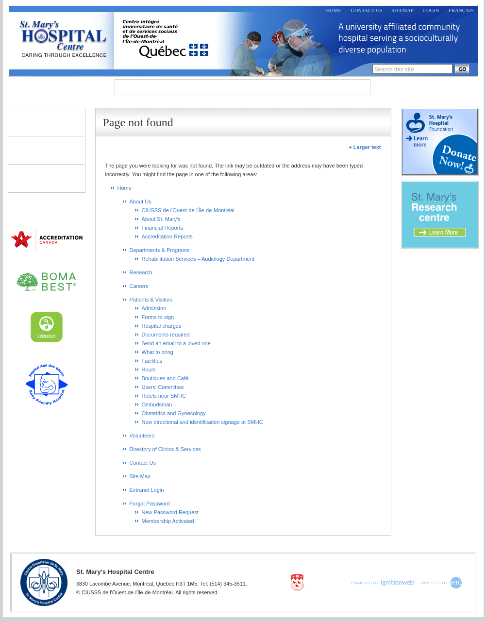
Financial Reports (163, 228)
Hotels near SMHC (164, 396)
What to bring (157, 352)
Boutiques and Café (165, 378)
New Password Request (170, 512)
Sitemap (402, 10)
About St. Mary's (161, 219)
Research (299, 87)
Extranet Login (147, 490)
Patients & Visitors (46, 121)
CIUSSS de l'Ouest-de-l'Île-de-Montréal (188, 210)
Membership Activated (168, 521)
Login (431, 10)
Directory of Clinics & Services (46, 178)
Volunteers (46, 150)
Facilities (152, 361)
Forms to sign (158, 317)
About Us (141, 87)
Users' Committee (163, 387)
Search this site (394, 69)
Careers (346, 87)
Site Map (140, 476)
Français (461, 10)
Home (334, 10)
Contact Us (366, 10)
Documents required (166, 334)
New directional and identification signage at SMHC (202, 422)
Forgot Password (150, 503)
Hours (149, 369)
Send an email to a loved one (176, 343)
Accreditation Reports (167, 236)
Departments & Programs (221, 87)
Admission (154, 308)
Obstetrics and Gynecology (174, 413)
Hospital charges (162, 326)
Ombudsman (157, 404)
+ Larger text (365, 147)
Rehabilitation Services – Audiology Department (198, 259)
